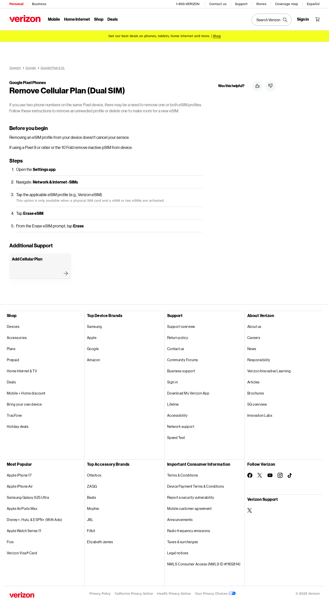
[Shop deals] (217, 36)
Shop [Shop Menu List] (98, 19)
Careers (253, 337)
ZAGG (92, 486)
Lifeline (173, 404)
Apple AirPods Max (22, 508)
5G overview (257, 404)
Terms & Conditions (182, 475)
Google (93, 348)
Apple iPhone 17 (19, 475)
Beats (91, 497)
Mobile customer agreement (189, 508)
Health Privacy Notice (174, 593)
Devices (13, 326)
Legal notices (178, 553)
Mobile (54, 19)
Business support (181, 371)
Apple (92, 337)
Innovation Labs (260, 415)
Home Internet (77, 19)
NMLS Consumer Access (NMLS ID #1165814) (204, 564)
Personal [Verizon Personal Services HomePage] (16, 4)
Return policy (177, 337)
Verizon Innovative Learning (269, 371)
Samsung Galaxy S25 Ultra (28, 497)
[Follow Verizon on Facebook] (249, 475)
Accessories (17, 337)
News (251, 348)
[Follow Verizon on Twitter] (259, 475)
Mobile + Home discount (26, 393)
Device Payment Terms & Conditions (195, 486)
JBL (90, 519)
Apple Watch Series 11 (24, 530)
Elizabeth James (100, 541)
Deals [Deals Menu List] (112, 19)
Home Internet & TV (22, 371)
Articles (253, 382)
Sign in (172, 382)
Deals (11, 382)
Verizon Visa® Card (22, 553)
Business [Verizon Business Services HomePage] (39, 4)
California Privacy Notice (134, 593)
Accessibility (177, 415)
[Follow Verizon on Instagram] (280, 475)
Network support (180, 426)
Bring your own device (24, 404)
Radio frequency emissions (188, 530)
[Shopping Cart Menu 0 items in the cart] (317, 19)
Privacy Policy (100, 593)
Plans (11, 348)
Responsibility (258, 359)
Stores (261, 4)
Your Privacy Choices (215, 593)
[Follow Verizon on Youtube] (270, 475)
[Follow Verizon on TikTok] (290, 475)
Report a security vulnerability (190, 497)
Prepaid (13, 359)
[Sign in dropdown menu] (303, 19)
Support (241, 4)
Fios (10, 541)
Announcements (180, 519)
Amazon (93, 359)
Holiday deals (18, 426)
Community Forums (182, 359)
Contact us (218, 4)
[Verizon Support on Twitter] (249, 510)
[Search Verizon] (271, 20)
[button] (257, 86)
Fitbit (91, 530)
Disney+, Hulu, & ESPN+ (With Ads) (34, 519)
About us (254, 326)
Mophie (93, 508)
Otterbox (94, 475)
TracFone (14, 415)
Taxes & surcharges (182, 541)
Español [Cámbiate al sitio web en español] (313, 4)
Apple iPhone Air (20, 486)
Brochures (255, 393)
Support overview (181, 326)
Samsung (94, 326)
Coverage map (286, 4)
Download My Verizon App (188, 393)
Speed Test (176, 437)
